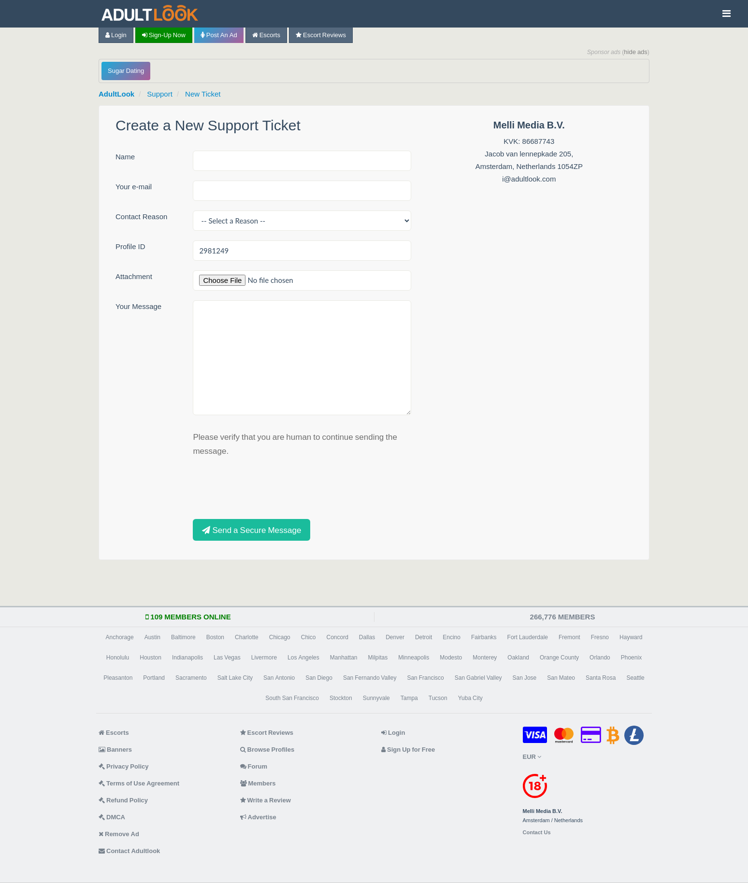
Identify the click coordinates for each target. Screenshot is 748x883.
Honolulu (117, 657)
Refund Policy (123, 800)
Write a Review (265, 800)
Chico (308, 637)
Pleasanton (117, 678)
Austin (152, 637)
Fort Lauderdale (527, 637)
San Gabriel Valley (478, 678)
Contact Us (537, 832)
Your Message (138, 306)
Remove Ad (119, 834)
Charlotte (247, 637)
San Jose (525, 678)
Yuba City (470, 698)
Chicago (279, 637)
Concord (337, 637)
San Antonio (279, 678)
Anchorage (120, 637)
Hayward (630, 637)
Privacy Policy (124, 766)
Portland (154, 678)
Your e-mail (133, 186)
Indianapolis (187, 657)
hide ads (635, 52)
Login (116, 35)
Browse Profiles (267, 749)
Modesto (451, 657)
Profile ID (130, 246)
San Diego (318, 678)
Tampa (409, 698)
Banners (115, 749)
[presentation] (266, 486)
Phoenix (631, 657)
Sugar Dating (126, 71)
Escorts (266, 35)
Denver (395, 637)
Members (258, 783)
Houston (150, 657)
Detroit (423, 637)
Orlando (600, 657)
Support (160, 94)
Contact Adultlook (129, 851)
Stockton (341, 698)
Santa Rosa (601, 678)
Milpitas (378, 657)
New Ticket (202, 94)
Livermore (264, 657)
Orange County (559, 657)
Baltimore (183, 637)
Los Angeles (303, 657)
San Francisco (425, 678)
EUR (532, 757)
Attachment (133, 276)
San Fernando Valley (370, 678)
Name (125, 156)
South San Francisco (292, 698)
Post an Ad (219, 35)
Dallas (367, 637)
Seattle (635, 678)
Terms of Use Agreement (139, 783)
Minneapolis (413, 657)
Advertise (258, 817)
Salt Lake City (235, 678)
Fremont (569, 637)
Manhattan (344, 657)
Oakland (518, 657)
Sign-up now (164, 35)
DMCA (112, 817)
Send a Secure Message (251, 530)
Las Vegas (227, 657)
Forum (253, 766)
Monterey (485, 657)
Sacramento (191, 678)
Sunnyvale (376, 698)
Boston (215, 637)
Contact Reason (141, 216)
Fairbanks (484, 637)
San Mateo (561, 678)
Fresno (600, 637)
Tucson (438, 698)
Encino (451, 637)
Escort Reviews (321, 35)
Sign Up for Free (408, 749)
